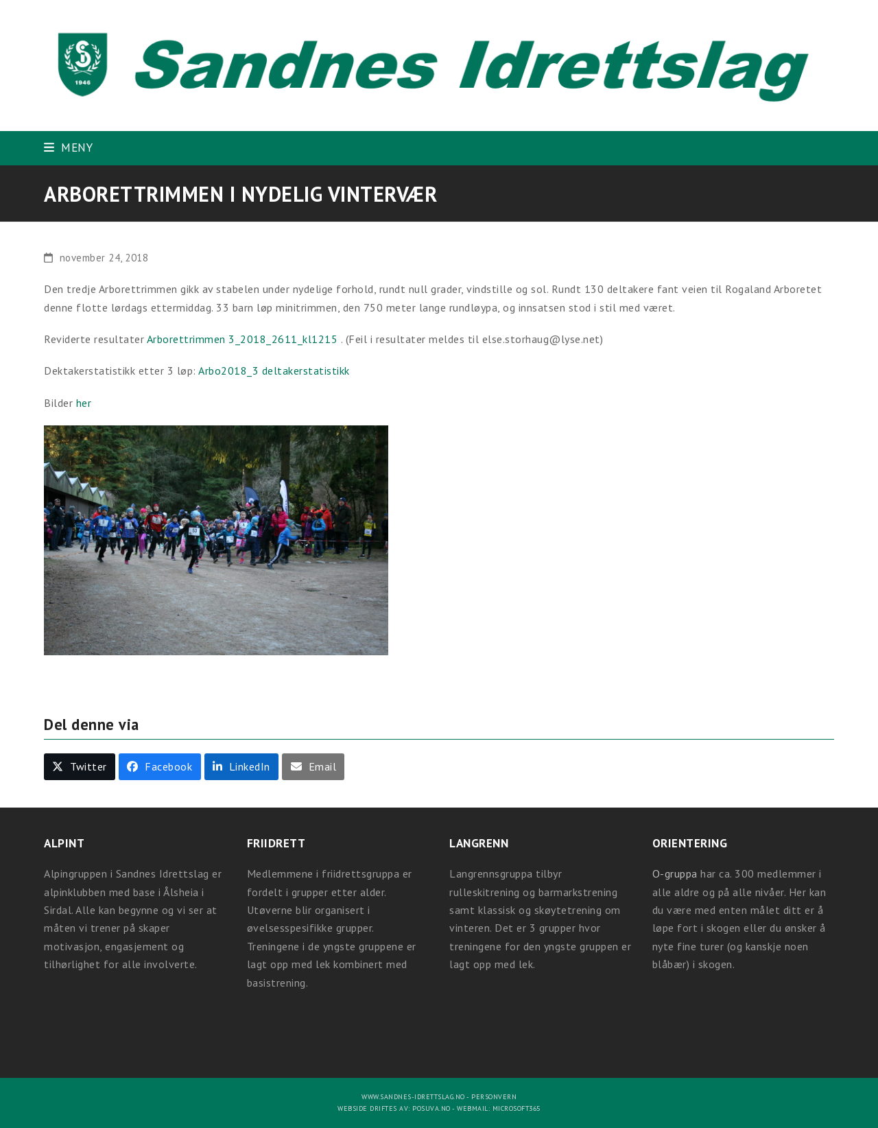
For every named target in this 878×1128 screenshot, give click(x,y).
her (84, 403)
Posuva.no (431, 1108)
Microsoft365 (517, 1108)
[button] (68, 147)
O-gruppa (675, 873)
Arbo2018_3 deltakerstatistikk (274, 370)
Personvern (494, 1096)
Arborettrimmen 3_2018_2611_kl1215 (244, 339)
